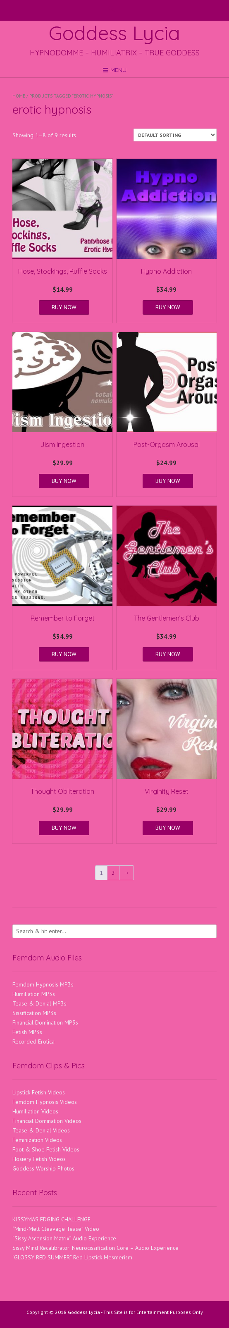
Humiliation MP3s (33, 994)
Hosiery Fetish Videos (39, 1159)
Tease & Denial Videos (41, 1130)
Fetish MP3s (27, 1032)
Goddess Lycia (114, 33)
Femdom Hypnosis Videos (44, 1102)
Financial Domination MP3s (45, 1022)
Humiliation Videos (35, 1111)
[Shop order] (175, 135)
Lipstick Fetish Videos (38, 1092)
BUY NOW (64, 307)
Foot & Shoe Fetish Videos (45, 1149)
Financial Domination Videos (46, 1121)
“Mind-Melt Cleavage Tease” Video (55, 1228)
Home (18, 96)
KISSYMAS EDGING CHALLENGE (51, 1219)
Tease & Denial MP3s (39, 1003)
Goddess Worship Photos (43, 1168)
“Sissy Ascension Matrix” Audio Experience (64, 1238)
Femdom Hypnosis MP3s (43, 984)
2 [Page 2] (113, 873)
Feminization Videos (37, 1140)
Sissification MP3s (34, 1013)
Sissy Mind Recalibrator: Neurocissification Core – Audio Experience (95, 1248)
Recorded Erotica (33, 1041)
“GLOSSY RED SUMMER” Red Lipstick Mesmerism (72, 1257)
